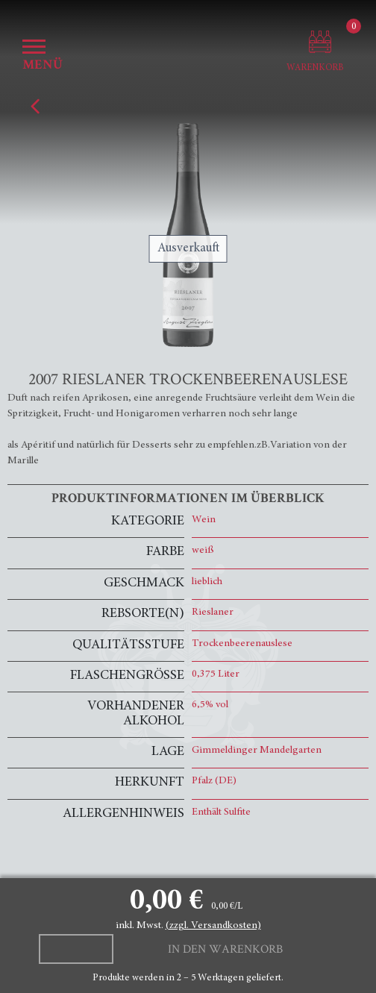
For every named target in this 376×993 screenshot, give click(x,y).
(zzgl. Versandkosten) (213, 926)
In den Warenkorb (225, 948)
